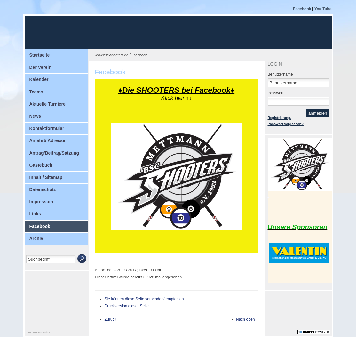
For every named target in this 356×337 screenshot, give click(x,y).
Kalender (39, 79)
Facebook (302, 9)
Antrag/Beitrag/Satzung (54, 153)
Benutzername (280, 74)
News (35, 116)
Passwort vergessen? (286, 124)
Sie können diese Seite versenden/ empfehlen (144, 299)
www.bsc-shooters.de (112, 55)
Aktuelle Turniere (47, 104)
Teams (36, 91)
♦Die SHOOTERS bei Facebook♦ (176, 90)
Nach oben (245, 319)
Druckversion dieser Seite (127, 306)
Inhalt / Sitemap (45, 177)
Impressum (41, 201)
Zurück (110, 319)
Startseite (39, 55)
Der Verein (40, 67)
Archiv (36, 238)
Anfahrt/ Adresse (47, 140)
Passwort (276, 93)
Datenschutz (42, 189)
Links (35, 213)
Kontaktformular (46, 128)
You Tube (323, 9)
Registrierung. (279, 118)
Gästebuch (40, 165)
